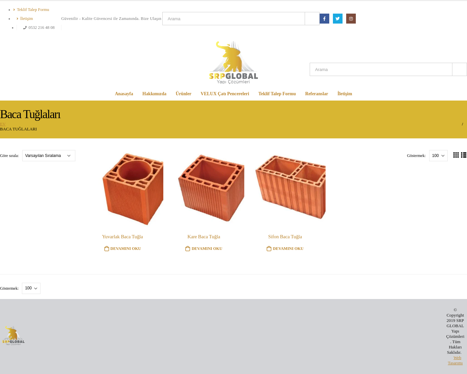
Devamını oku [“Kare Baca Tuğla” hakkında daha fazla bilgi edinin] (207, 248)
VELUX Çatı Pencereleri (225, 93)
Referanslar (316, 93)
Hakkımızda (154, 93)
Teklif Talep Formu (31, 9)
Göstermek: (417, 155)
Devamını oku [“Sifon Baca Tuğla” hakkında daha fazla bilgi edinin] (288, 248)
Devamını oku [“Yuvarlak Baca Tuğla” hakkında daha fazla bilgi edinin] (126, 248)
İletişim (25, 18)
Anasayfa (124, 93)
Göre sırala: (10, 155)
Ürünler (183, 93)
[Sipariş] (48, 155)
